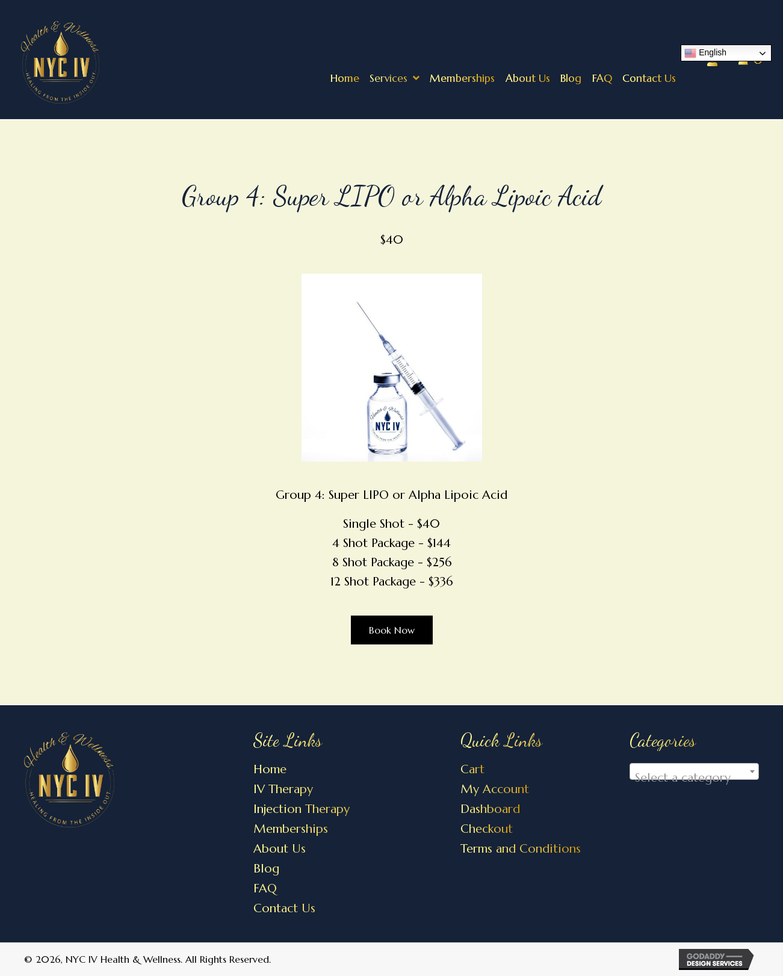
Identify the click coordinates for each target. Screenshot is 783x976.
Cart (472, 769)
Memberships (290, 828)
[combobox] (694, 771)
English (705, 53)
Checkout (486, 828)
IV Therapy (283, 789)
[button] (392, 630)
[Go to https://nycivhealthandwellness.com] (136, 60)
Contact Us (284, 908)
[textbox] (694, 778)
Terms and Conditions (520, 848)
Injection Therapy (301, 809)
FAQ (265, 888)
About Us (279, 848)
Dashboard (490, 809)
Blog (266, 868)
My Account (494, 789)
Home (269, 769)
